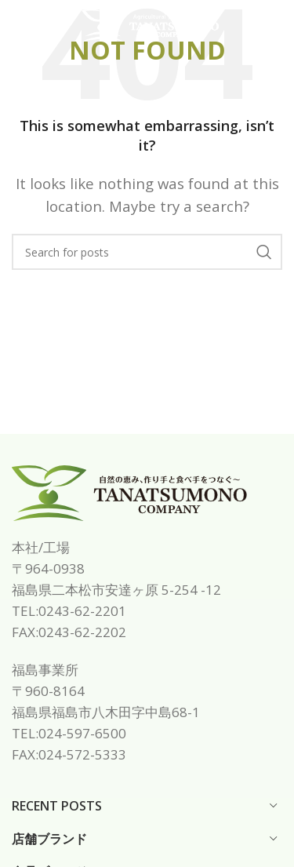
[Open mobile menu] (38, 26)
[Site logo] (150, 24)
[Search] (147, 252)
